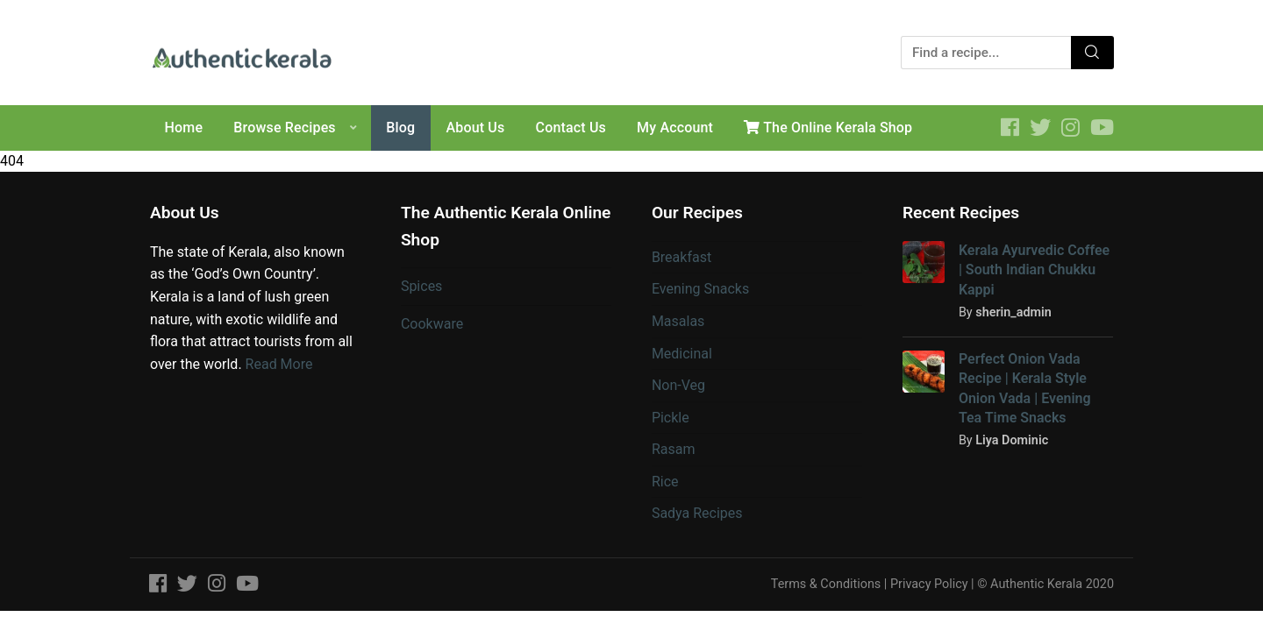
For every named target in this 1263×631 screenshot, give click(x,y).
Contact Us (571, 127)
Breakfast (681, 257)
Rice (665, 481)
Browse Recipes (284, 127)
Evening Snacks (700, 288)
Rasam (674, 449)
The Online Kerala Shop (828, 127)
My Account (675, 127)
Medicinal (682, 353)
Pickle (670, 417)
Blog (400, 127)
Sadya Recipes (697, 513)
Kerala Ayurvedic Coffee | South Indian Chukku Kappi (1034, 270)
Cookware (432, 324)
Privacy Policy (929, 584)
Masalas (678, 321)
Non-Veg (678, 385)
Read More (279, 364)
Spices (422, 286)
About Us (475, 127)
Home (184, 127)
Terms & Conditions (826, 584)
